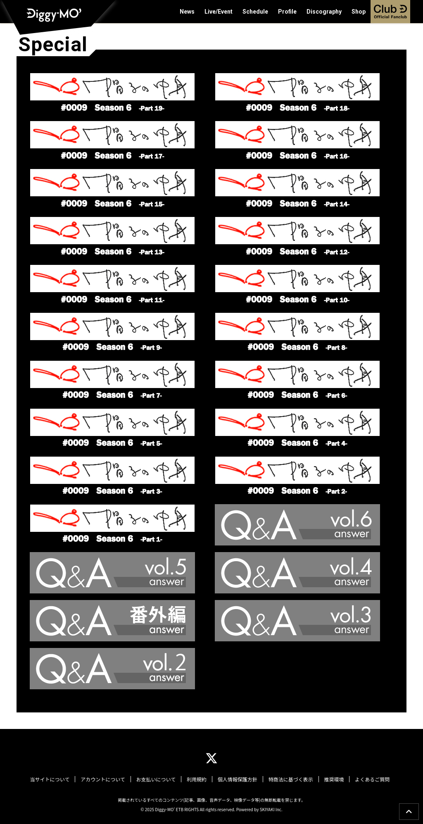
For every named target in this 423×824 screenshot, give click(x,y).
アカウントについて (105, 779)
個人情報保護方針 (237, 779)
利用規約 (197, 779)
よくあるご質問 (369, 779)
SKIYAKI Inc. (271, 809)
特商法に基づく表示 (289, 779)
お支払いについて (157, 779)
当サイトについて (52, 779)
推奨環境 (332, 779)
